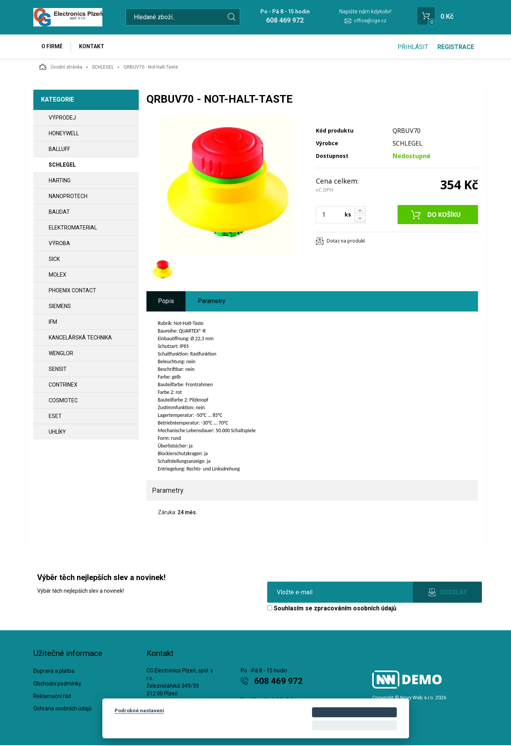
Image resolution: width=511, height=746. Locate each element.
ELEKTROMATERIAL (73, 228)
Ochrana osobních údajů (62, 709)
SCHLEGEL (103, 68)
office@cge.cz (370, 20)
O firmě (52, 47)
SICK (54, 260)
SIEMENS (60, 307)
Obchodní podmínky (57, 684)
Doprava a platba (53, 672)
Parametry (211, 301)
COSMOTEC (63, 401)
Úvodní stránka (60, 67)
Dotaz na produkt (346, 241)
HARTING (60, 181)
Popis (166, 301)
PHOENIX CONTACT (72, 291)
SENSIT (58, 370)
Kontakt (93, 47)
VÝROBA (59, 244)
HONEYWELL (64, 134)
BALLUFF (59, 150)
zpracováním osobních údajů (355, 609)
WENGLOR (61, 354)
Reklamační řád (52, 697)
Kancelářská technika (80, 338)
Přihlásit (413, 47)
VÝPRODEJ (62, 118)
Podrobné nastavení (139, 710)
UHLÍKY (57, 433)
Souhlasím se (331, 609)
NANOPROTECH (68, 197)
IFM (53, 323)
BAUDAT (59, 213)
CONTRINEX (63, 385)
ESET (55, 417)
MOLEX (57, 275)
